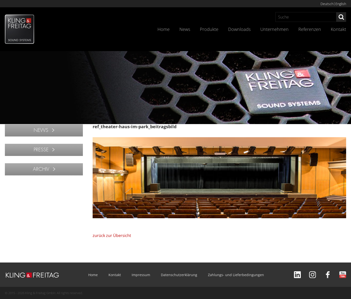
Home (163, 29)
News (184, 29)
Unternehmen (274, 29)
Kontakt (338, 29)
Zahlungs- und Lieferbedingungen (236, 274)
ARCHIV (41, 169)
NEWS (41, 130)
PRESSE (41, 150)
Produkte (209, 29)
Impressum (141, 274)
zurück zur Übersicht (112, 235)
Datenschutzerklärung (179, 274)
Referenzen (309, 29)
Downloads (239, 29)
